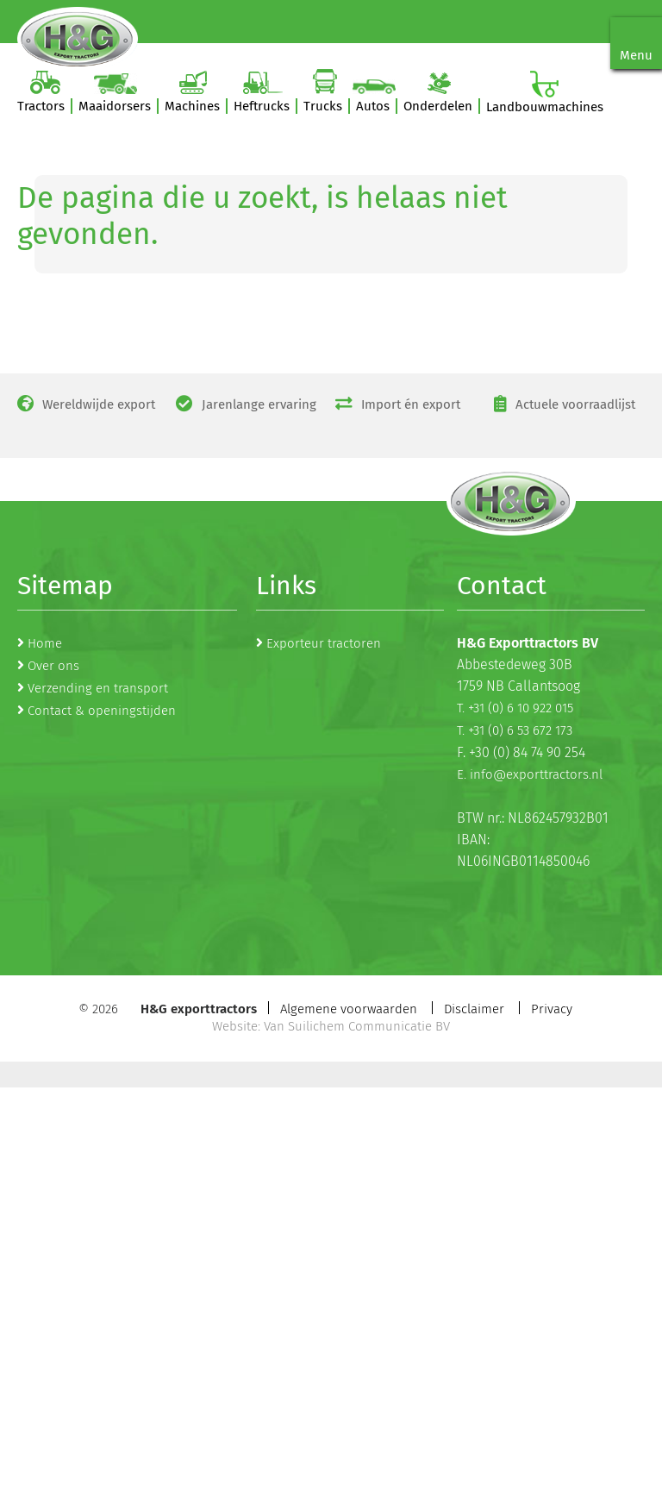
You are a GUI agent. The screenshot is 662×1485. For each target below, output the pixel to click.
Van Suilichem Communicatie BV (357, 1026)
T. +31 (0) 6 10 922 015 (515, 708)
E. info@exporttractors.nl (530, 774)
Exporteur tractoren (323, 643)
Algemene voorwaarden (348, 1009)
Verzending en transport (98, 688)
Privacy (551, 1009)
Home (45, 643)
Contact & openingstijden (102, 710)
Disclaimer (474, 1009)
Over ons (53, 666)
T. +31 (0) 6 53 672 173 (514, 730)
